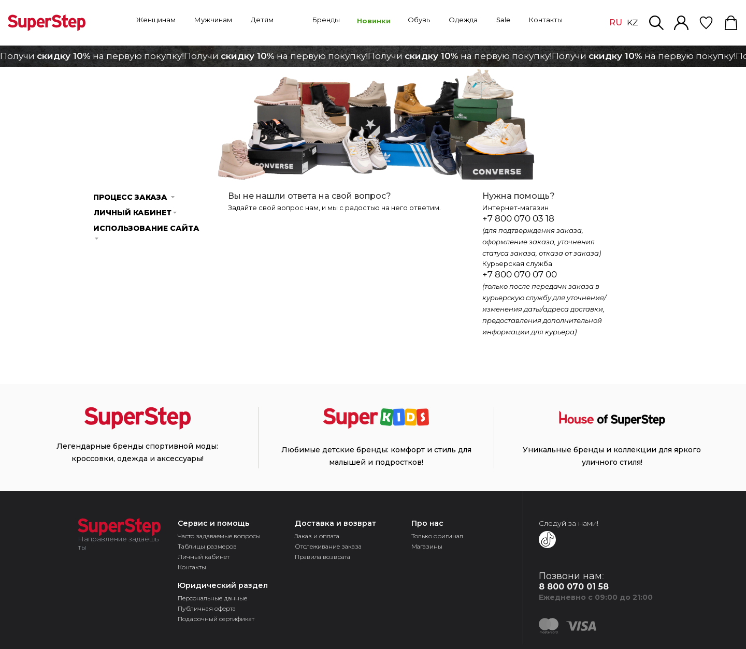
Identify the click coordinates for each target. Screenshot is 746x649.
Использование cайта (146, 232)
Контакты (192, 567)
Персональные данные (212, 598)
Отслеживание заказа (328, 546)
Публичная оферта (207, 608)
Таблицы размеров (207, 546)
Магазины (426, 546)
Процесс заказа (134, 197)
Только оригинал (437, 536)
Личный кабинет (135, 212)
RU (615, 22)
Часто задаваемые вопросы (219, 536)
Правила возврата (322, 557)
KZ (632, 23)
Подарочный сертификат (216, 619)
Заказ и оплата (317, 536)
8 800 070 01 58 (574, 587)
